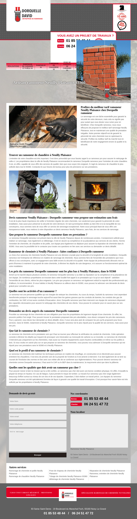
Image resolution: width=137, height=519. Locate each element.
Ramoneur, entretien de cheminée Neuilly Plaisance (107, 474)
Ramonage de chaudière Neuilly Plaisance (26, 476)
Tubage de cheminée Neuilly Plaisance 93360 (68, 476)
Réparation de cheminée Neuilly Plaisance (107, 470)
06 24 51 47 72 (97, 404)
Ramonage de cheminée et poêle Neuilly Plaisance (26, 471)
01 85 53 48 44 (97, 398)
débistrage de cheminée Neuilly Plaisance (66, 479)
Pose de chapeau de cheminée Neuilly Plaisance (65, 471)
